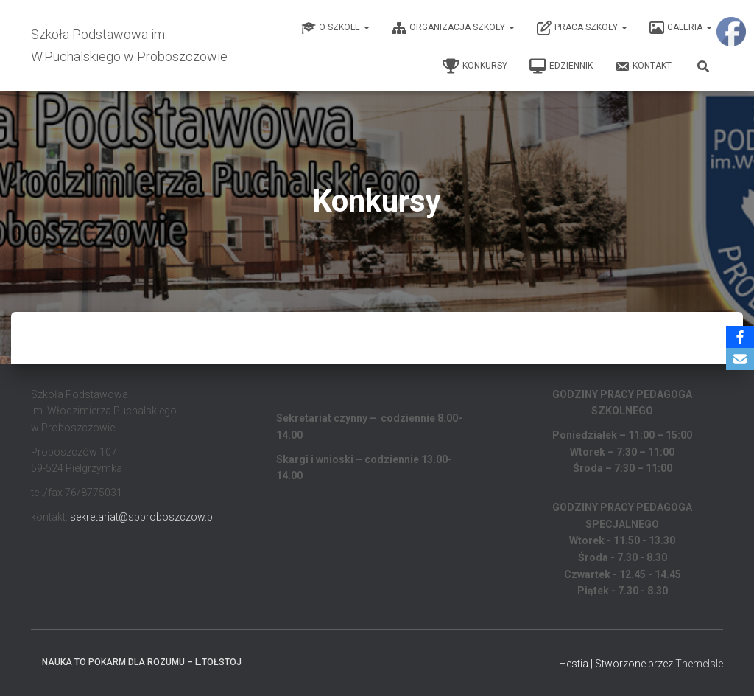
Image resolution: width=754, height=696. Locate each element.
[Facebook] (740, 337)
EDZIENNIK (561, 66)
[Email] (740, 359)
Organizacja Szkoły (453, 28)
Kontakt (643, 66)
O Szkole (335, 28)
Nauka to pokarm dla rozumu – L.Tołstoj (142, 662)
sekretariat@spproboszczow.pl (142, 517)
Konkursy (475, 66)
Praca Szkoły (582, 28)
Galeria (680, 28)
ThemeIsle (699, 663)
